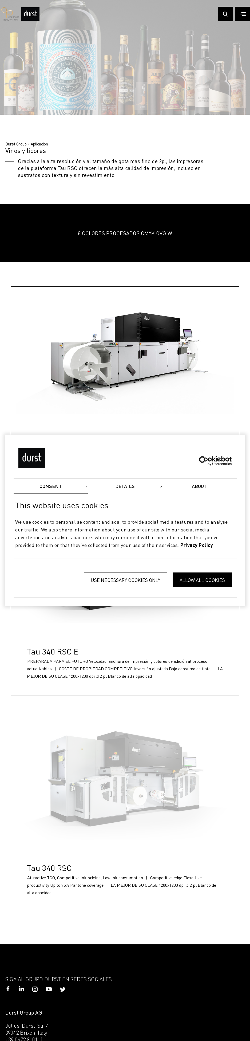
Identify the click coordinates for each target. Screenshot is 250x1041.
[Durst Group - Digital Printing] (30, 19)
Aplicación (39, 144)
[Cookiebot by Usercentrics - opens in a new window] (208, 461)
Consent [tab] (50, 486)
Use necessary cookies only (125, 580)
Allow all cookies (202, 580)
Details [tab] (125, 486)
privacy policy (196, 545)
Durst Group (16, 144)
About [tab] (199, 486)
